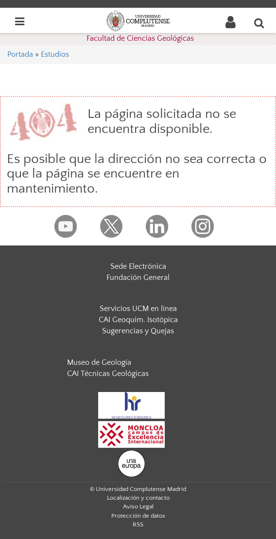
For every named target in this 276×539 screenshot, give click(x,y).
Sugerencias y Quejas (138, 331)
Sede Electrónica (138, 266)
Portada (20, 54)
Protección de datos (138, 515)
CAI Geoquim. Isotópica (138, 319)
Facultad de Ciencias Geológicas (140, 38)
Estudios (55, 54)
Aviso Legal (138, 506)
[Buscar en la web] (259, 23)
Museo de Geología (99, 362)
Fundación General (138, 277)
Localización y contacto (138, 497)
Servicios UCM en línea (138, 308)
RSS (138, 524)
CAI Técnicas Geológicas (108, 373)
